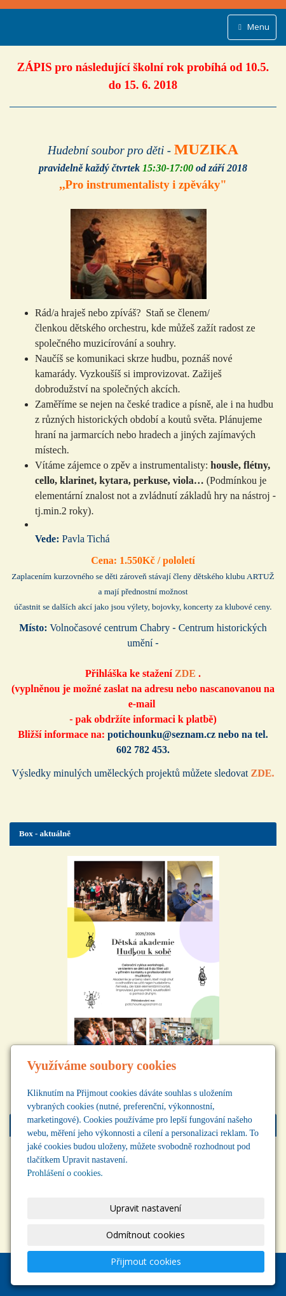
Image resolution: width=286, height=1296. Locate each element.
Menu (252, 26)
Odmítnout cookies (145, 1235)
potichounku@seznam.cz (161, 734)
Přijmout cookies (146, 1261)
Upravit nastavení (145, 1208)
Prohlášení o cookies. (65, 1173)
